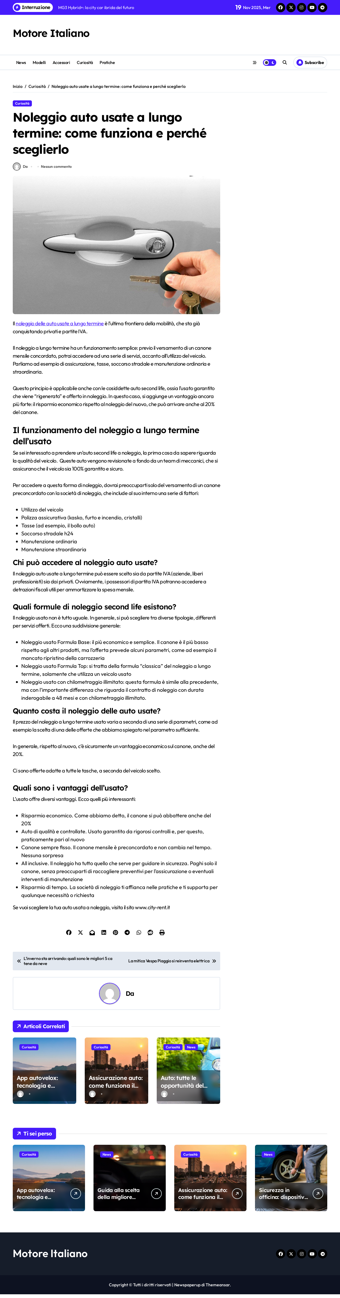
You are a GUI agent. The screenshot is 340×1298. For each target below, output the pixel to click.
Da (20, 170)
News (21, 62)
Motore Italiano (52, 33)
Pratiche (107, 62)
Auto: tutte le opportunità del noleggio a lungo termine (184, 1093)
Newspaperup (187, 1288)
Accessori (61, 62)
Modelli (39, 62)
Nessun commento (56, 170)
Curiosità (85, 62)
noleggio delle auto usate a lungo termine (60, 326)
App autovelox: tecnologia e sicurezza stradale (42, 1089)
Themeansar (218, 1288)
